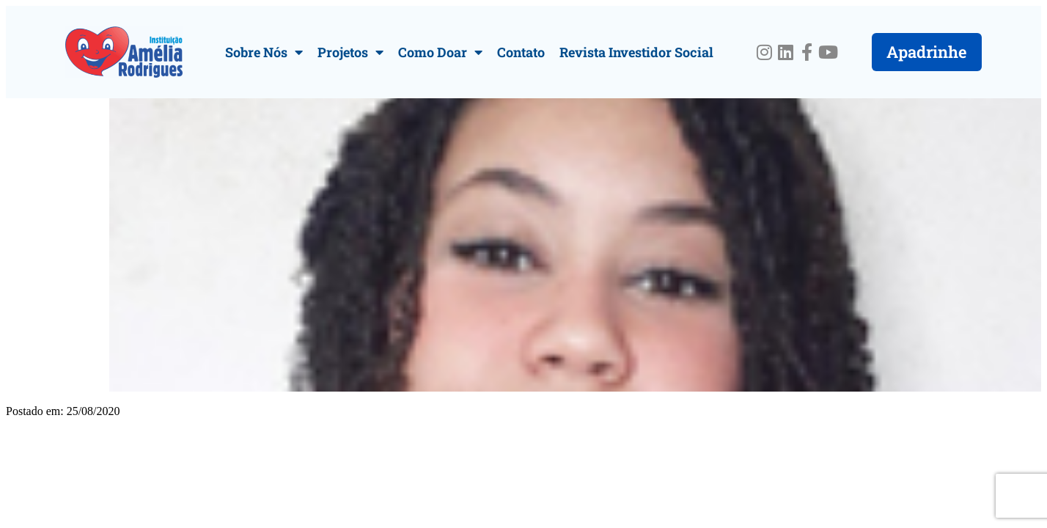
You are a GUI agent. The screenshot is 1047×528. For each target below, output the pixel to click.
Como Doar (440, 52)
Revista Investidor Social (636, 52)
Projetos (350, 52)
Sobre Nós (264, 52)
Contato (521, 52)
